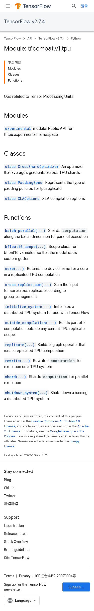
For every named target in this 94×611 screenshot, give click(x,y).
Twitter (10, 496)
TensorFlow (12, 38)
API (29, 38)
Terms (9, 576)
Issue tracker (14, 526)
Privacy (25, 576)
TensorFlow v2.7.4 (24, 22)
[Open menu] (8, 6)
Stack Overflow (16, 542)
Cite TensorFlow (16, 558)
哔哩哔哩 (11, 504)
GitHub (9, 488)
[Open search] (74, 6)
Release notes (15, 534)
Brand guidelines (17, 550)
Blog (7, 480)
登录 (84, 6)
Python (76, 38)
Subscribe (77, 587)
